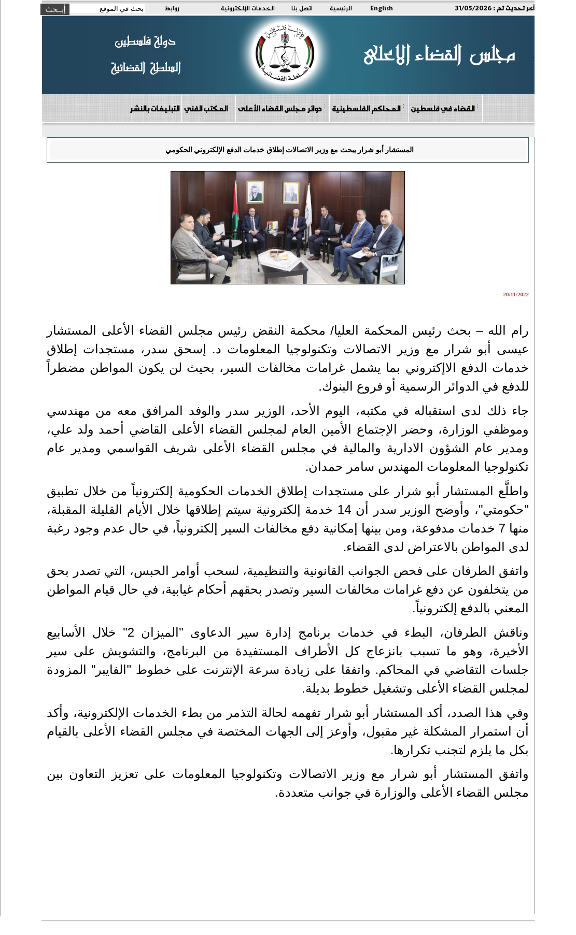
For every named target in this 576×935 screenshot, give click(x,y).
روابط (171, 7)
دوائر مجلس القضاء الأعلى (282, 108)
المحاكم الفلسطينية (368, 108)
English (381, 7)
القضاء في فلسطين (445, 108)
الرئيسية (341, 7)
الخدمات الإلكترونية (248, 7)
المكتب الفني (208, 108)
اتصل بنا (302, 7)
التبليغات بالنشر (154, 108)
